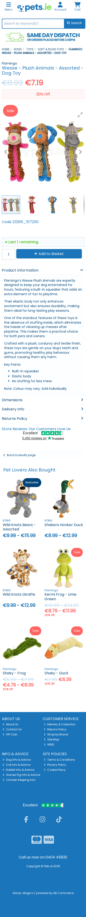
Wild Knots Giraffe (19, 594)
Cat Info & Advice (16, 765)
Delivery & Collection (59, 724)
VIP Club (10, 734)
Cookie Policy (55, 770)
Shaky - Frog (14, 673)
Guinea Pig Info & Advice (21, 775)
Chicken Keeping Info (19, 780)
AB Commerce (63, 893)
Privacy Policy (55, 765)
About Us (10, 724)
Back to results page (21, 455)
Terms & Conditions (59, 760)
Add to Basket (49, 253)
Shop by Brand (56, 734)
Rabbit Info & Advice (18, 770)
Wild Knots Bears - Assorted (19, 527)
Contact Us (12, 729)
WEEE (49, 744)
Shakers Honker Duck (63, 524)
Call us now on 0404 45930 (43, 857)
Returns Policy (55, 729)
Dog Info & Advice (17, 760)
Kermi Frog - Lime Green (60, 596)
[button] (80, 114)
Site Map (51, 739)
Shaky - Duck (56, 673)
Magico (28, 893)
